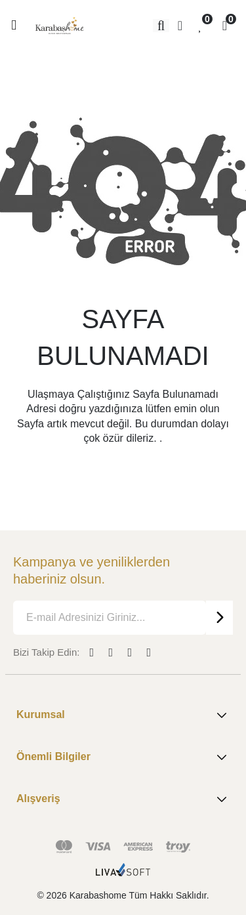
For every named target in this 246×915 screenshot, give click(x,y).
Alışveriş (123, 799)
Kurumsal (123, 715)
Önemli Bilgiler (123, 757)
